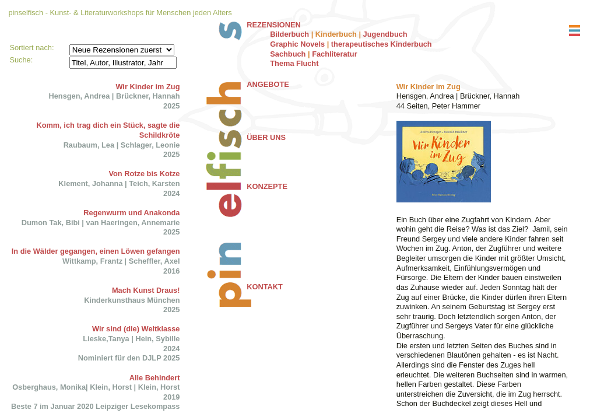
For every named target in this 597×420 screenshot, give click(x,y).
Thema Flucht (294, 63)
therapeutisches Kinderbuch (381, 44)
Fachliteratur (334, 54)
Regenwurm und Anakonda (131, 212)
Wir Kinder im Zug (147, 86)
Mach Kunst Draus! (146, 290)
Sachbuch (287, 54)
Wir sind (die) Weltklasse (136, 328)
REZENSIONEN (273, 24)
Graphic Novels (297, 44)
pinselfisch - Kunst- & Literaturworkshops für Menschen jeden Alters (119, 12)
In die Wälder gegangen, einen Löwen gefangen (96, 251)
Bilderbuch (289, 34)
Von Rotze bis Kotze (144, 173)
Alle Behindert (154, 377)
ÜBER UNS (266, 137)
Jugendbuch (385, 34)
